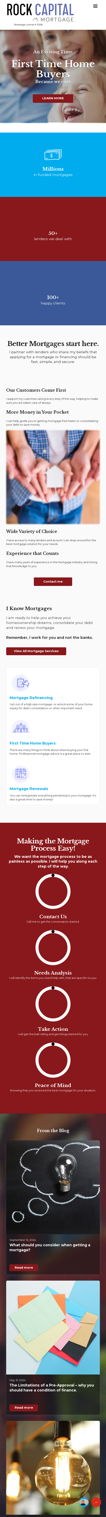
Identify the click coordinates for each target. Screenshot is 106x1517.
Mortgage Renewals (29, 789)
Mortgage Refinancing (31, 698)
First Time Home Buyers (33, 743)
